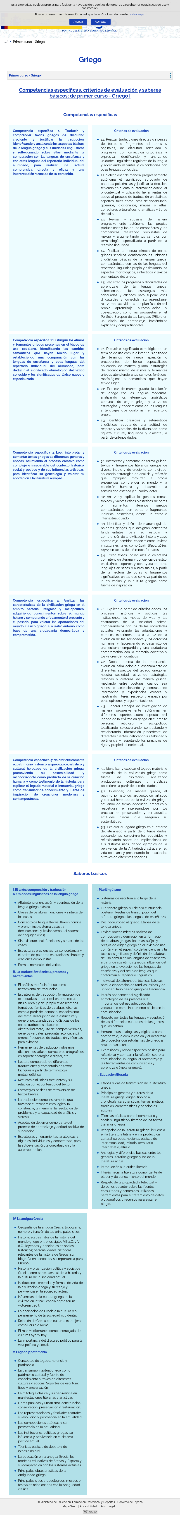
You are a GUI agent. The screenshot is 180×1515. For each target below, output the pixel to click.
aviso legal (137, 14)
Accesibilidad (88, 1506)
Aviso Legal (107, 1506)
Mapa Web (69, 1506)
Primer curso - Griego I (25, 75)
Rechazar (101, 21)
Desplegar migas (5, 41)
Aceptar (78, 21)
